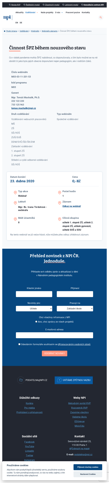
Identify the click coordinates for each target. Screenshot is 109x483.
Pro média (29, 408)
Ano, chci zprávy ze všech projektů (54, 321)
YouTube (29, 446)
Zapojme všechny (79, 412)
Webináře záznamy (50, 31)
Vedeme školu (79, 417)
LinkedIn (29, 451)
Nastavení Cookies (88, 474)
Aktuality (19, 12)
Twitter (29, 455)
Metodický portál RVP (79, 403)
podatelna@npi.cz (83, 454)
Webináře (35, 31)
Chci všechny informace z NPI (54, 317)
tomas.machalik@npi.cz (23, 108)
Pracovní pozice (73, 12)
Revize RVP (15, 5)
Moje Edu (79, 426)
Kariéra (29, 403)
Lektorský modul (71, 5)
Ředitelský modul (33, 5)
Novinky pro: (34, 303)
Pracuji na (75, 303)
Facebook (29, 442)
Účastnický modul (52, 5)
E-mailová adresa (54, 329)
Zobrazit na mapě (80, 448)
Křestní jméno (34, 288)
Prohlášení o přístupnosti (29, 412)
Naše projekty (47, 12)
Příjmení (75, 288)
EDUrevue (80, 421)
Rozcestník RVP (79, 408)
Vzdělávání (30, 12)
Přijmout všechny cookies (87, 467)
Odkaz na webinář (71, 206)
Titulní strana (11, 31)
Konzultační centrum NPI (94, 5)
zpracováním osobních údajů (75, 344)
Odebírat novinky (54, 353)
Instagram (29, 460)
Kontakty (86, 12)
